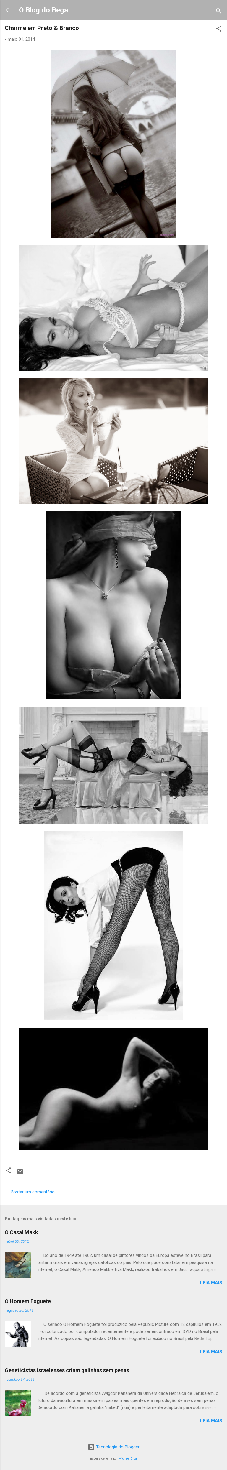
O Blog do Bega (43, 10)
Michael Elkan (129, 1459)
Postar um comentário (33, 1192)
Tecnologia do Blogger (114, 1447)
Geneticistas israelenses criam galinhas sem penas (67, 1370)
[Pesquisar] (218, 12)
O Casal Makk (21, 1232)
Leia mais (211, 1282)
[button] (218, 29)
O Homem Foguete (28, 1301)
